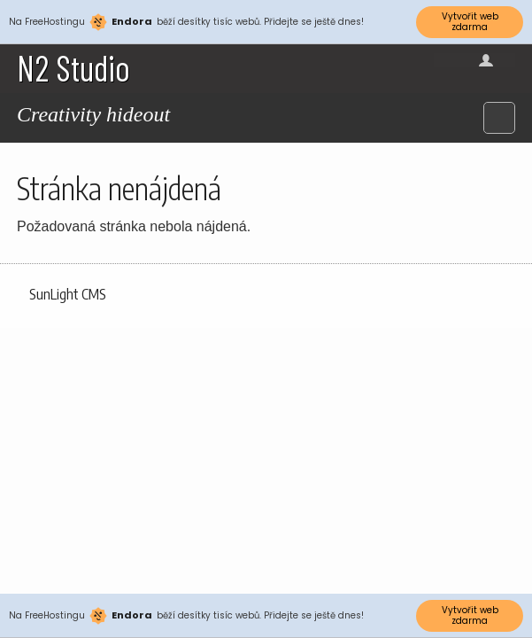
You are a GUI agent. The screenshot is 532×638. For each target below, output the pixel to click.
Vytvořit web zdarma (470, 22)
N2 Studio (73, 67)
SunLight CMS (67, 294)
